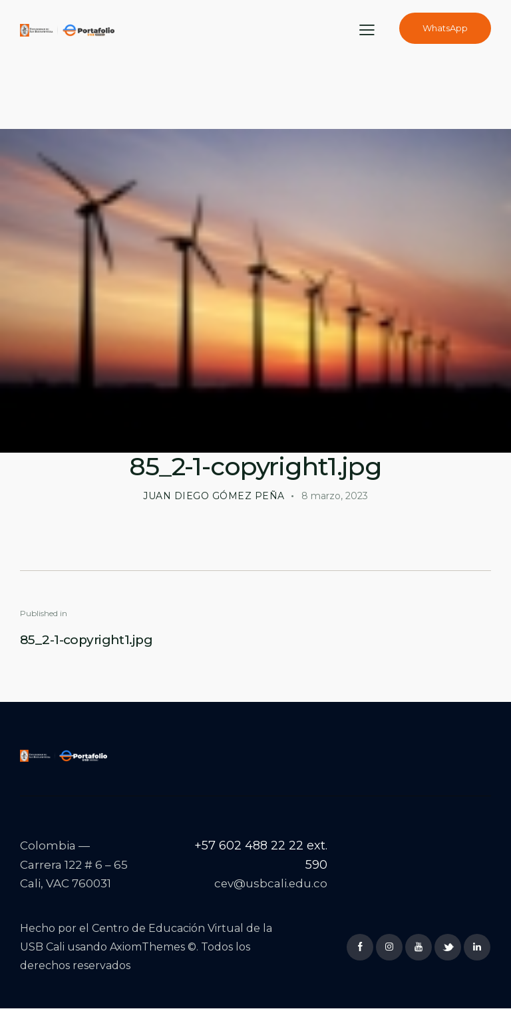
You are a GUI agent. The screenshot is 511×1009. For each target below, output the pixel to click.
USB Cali (42, 947)
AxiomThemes (147, 947)
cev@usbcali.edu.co (270, 883)
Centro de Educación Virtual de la (182, 928)
